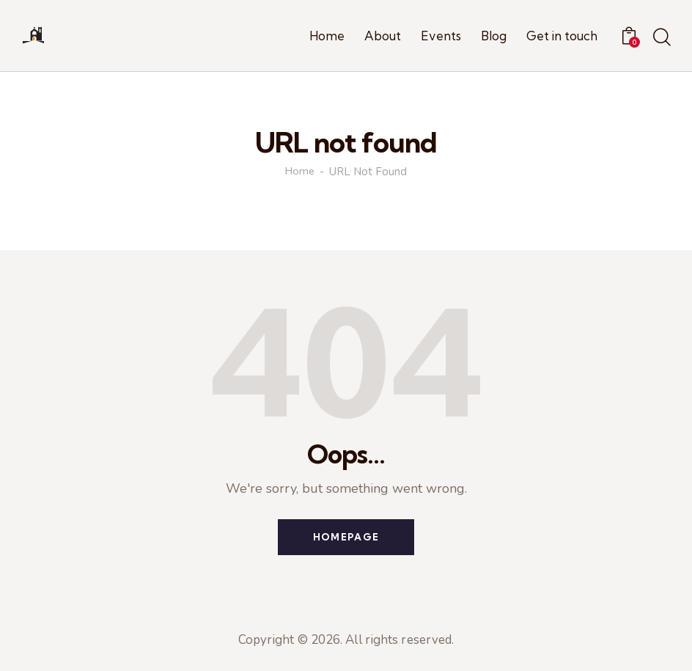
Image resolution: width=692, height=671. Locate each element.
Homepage (346, 537)
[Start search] (661, 38)
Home (300, 172)
